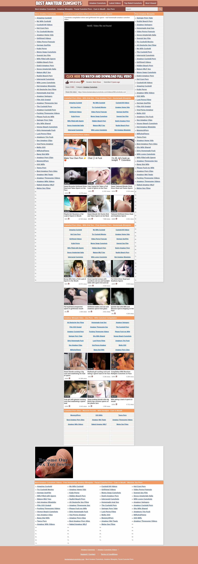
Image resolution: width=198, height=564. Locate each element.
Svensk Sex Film (44, 55)
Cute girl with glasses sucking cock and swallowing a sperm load (75, 401)
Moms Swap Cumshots (46, 52)
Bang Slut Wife (43, 154)
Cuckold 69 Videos (44, 25)
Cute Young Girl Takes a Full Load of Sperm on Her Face (98, 187)
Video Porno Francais (46, 42)
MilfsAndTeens (43, 151)
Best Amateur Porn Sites (47, 171)
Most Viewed (150, 3)
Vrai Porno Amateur (45, 144)
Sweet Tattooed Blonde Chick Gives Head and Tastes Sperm (122, 187)
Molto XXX (41, 147)
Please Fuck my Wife (45, 117)
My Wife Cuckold (44, 21)
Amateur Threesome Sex (47, 103)
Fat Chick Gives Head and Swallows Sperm (120, 280)
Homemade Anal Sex (45, 93)
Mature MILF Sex (44, 72)
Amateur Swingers (44, 96)
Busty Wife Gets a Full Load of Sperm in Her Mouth (75, 280)
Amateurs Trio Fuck (45, 137)
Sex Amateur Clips (44, 141)
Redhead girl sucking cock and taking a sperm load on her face (99, 373)
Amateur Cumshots (97, 3)
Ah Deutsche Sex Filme (46, 89)
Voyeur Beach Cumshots (47, 127)
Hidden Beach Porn (45, 62)
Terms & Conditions (109, 554)
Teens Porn (41, 168)
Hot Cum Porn (43, 28)
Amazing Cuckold (44, 18)
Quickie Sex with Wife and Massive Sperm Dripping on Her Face (122, 308)
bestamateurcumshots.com (74, 559)
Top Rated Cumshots (133, 3)
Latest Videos (115, 3)
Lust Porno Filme (44, 134)
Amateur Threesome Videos (48, 178)
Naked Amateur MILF (45, 185)
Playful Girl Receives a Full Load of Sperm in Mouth (73, 215)
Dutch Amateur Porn (45, 66)
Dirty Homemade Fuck (46, 130)
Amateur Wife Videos (45, 181)
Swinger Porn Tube (45, 120)
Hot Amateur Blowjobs (46, 86)
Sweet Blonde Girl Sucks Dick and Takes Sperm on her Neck (98, 215)
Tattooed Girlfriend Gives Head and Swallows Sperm (122, 215)
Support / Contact (87, 554)
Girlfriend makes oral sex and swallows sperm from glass (98, 308)
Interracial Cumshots (45, 79)
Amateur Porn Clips (45, 158)
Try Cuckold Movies (45, 32)
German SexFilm (44, 45)
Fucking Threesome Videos (48, 113)
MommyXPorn (43, 161)
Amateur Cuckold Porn (46, 110)
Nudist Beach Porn (45, 76)
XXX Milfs (41, 164)
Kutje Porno (42, 49)
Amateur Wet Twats (45, 175)
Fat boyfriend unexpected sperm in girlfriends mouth (73, 308)
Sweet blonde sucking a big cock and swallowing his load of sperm (74, 373)
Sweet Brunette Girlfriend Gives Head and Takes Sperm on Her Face (75, 188)
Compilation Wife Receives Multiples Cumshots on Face (121, 373)
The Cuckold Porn (44, 106)
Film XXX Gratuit (44, 100)
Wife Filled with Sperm (46, 59)
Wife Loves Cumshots (46, 83)
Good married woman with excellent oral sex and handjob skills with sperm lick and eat (99, 281)
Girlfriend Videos (44, 38)
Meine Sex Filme (44, 188)
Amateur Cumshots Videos (107, 550)
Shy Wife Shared (44, 123)
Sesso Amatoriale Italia (46, 69)
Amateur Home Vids (45, 35)
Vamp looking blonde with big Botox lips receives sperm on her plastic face (98, 401)
